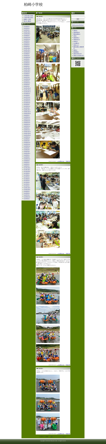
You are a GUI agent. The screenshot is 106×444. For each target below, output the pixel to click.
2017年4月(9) (27, 182)
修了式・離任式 (27, 21)
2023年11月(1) (27, 50)
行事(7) (75, 35)
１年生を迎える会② (28, 15)
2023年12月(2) (27, 48)
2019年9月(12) (27, 137)
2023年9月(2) (27, 53)
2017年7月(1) (27, 176)
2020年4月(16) (27, 124)
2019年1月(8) (27, 151)
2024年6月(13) (27, 39)
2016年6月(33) (27, 196)
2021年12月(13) (27, 88)
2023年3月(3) (27, 62)
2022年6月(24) (27, 79)
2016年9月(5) (27, 191)
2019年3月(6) (27, 147)
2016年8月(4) (27, 193)
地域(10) (75, 50)
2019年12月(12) (27, 131)
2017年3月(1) (27, 184)
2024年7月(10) (27, 37)
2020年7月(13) (27, 118)
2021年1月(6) (27, 108)
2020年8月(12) (27, 117)
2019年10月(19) (27, 135)
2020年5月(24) (27, 122)
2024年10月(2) (27, 33)
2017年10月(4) (27, 171)
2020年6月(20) (27, 120)
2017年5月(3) (27, 180)
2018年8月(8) (27, 156)
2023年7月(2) (27, 55)
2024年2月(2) (27, 46)
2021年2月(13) (27, 106)
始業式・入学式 (27, 19)
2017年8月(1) (27, 175)
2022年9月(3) (27, 73)
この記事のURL (60, 161)
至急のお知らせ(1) (77, 53)
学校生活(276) (76, 39)
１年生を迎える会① (28, 17)
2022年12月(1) (27, 68)
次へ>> (64, 436)
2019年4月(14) (27, 146)
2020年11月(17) (27, 111)
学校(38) (75, 30)
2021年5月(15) (27, 100)
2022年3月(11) (27, 82)
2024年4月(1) (27, 42)
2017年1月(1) (27, 185)
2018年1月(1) (27, 166)
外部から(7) (76, 45)
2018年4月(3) (27, 160)
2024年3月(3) (27, 44)
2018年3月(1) (27, 162)
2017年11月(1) (27, 169)
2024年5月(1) (27, 41)
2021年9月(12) (27, 93)
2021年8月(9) (27, 95)
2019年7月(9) (27, 140)
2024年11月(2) (27, 31)
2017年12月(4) (27, 167)
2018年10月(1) (27, 153)
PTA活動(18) (76, 43)
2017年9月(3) (27, 173)
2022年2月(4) (27, 84)
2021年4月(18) (27, 102)
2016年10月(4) (27, 189)
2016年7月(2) (27, 195)
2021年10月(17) (27, 91)
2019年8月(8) (27, 138)
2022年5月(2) (27, 80)
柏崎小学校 (33, 4)
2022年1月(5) (27, 86)
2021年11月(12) (27, 89)
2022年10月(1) (27, 71)
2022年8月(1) (27, 75)
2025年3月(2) (27, 28)
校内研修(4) (76, 51)
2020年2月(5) (27, 127)
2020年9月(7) (27, 115)
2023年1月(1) (27, 66)
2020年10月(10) (27, 113)
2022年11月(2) (27, 69)
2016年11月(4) (27, 187)
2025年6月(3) (27, 26)
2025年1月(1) (27, 30)
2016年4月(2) (27, 198)
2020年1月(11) (27, 129)
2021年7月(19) (27, 97)
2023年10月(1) (27, 51)
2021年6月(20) (27, 99)
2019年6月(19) (27, 142)
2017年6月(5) (27, 178)
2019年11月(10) (27, 133)
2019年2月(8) (27, 149)
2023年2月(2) (27, 64)
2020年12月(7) (27, 109)
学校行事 (68, 161)
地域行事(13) (76, 37)
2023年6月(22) (27, 57)
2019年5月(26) (27, 144)
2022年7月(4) (27, 77)
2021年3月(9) (27, 104)
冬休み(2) (75, 41)
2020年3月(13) (27, 126)
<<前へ (51, 436)
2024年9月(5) (27, 35)
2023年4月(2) (27, 60)
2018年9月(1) (27, 155)
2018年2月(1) (27, 164)
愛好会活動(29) (76, 34)
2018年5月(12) (27, 158)
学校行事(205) (76, 32)
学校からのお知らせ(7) (78, 55)
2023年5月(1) (27, 59)
